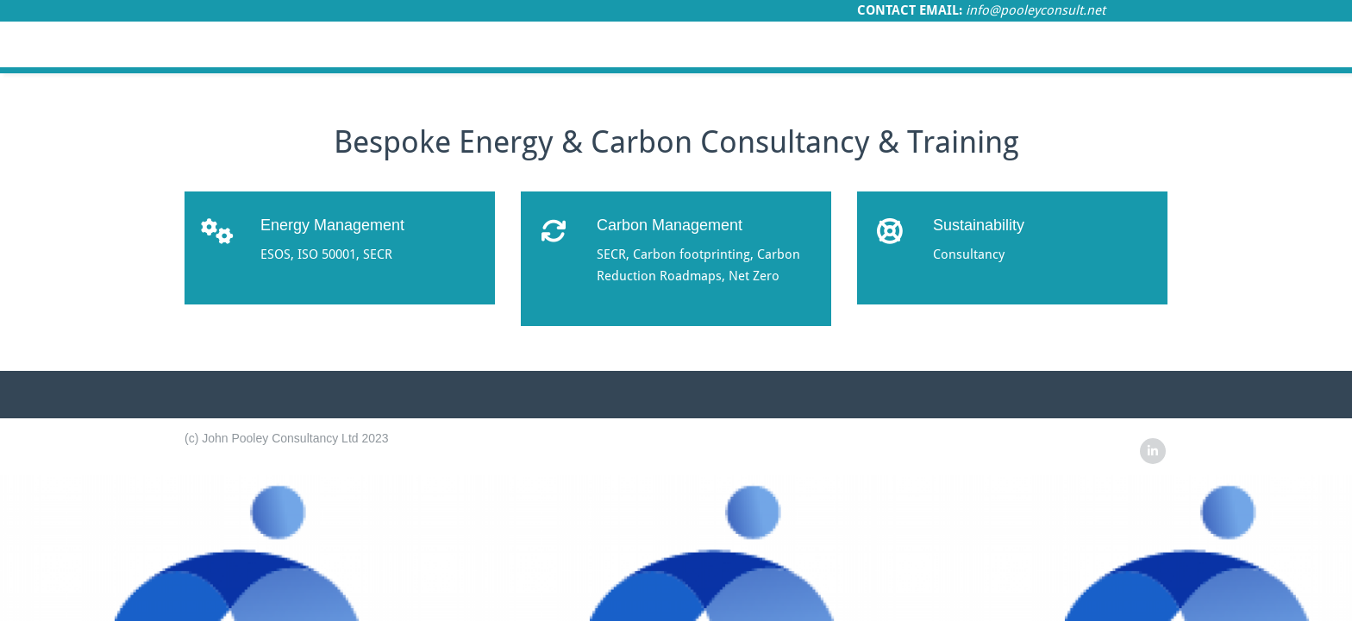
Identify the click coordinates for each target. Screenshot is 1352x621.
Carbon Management (669, 225)
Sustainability (978, 225)
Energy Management (332, 225)
